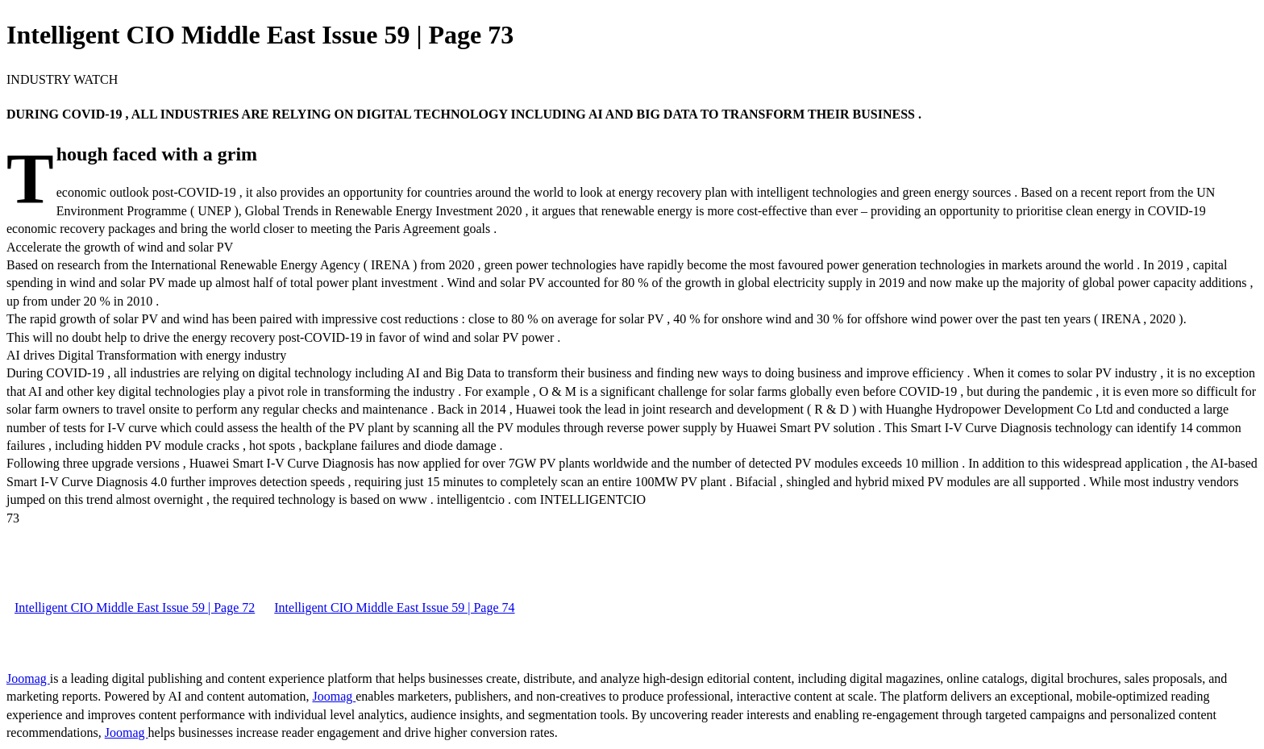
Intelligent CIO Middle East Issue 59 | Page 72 (135, 607)
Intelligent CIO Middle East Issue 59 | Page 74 (394, 607)
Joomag (28, 678)
